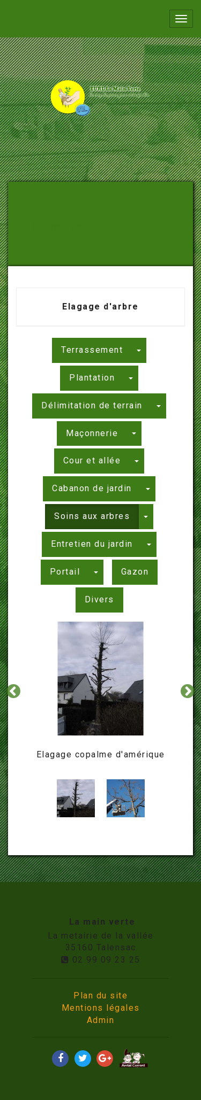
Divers (99, 599)
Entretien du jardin (92, 544)
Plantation (92, 378)
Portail (65, 572)
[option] (100, 692)
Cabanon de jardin (92, 488)
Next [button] (188, 692)
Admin (101, 1020)
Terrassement (92, 350)
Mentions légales (101, 1008)
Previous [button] (13, 692)
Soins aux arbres (92, 516)
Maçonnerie (92, 433)
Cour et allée (92, 460)
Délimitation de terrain (92, 405)
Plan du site (100, 995)
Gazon (135, 572)
